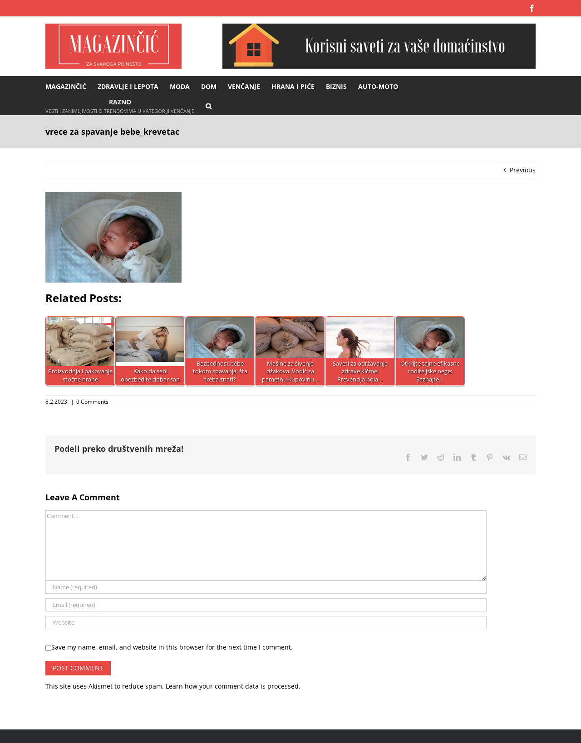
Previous (523, 170)
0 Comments (92, 402)
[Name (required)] (266, 587)
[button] (209, 105)
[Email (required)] (266, 604)
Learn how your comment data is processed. (233, 686)
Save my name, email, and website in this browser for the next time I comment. (172, 647)
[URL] (266, 622)
